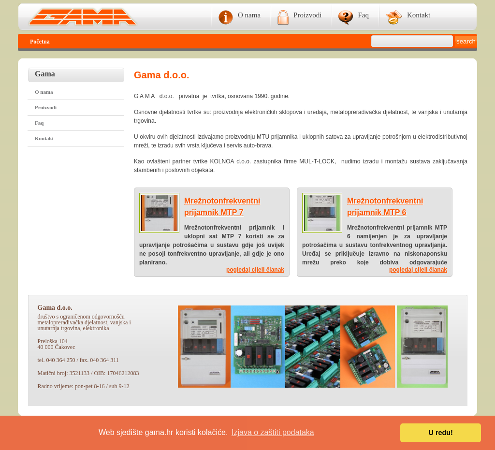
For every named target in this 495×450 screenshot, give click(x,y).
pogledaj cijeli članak (255, 269)
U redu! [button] (441, 432)
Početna (40, 41)
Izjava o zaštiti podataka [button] (273, 432)
